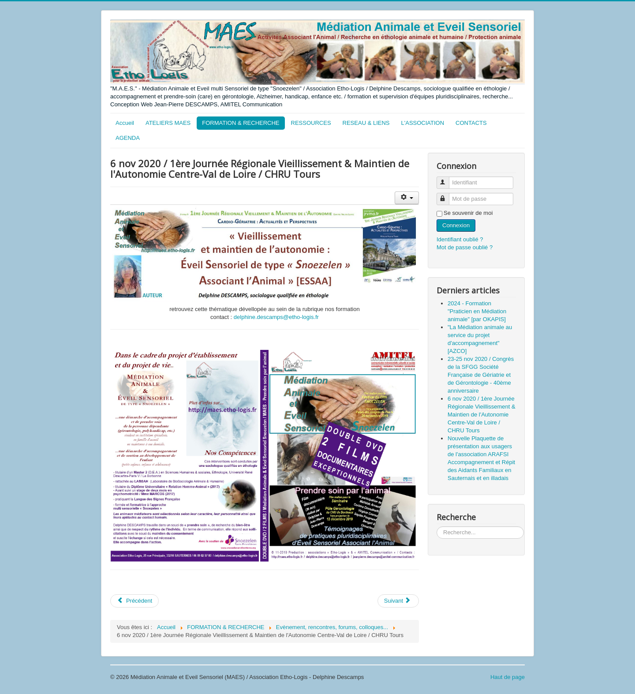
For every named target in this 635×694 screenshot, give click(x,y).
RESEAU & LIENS (366, 123)
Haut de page (507, 677)
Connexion (456, 225)
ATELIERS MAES (168, 123)
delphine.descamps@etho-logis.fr (276, 317)
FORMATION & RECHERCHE (240, 123)
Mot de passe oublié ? (465, 247)
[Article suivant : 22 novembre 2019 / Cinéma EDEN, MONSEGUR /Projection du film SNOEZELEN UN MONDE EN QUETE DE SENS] (398, 601)
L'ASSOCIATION (422, 123)
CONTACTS (471, 123)
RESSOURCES (311, 123)
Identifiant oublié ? (460, 239)
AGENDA (128, 138)
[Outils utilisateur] (407, 197)
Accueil (125, 123)
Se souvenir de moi (468, 213)
